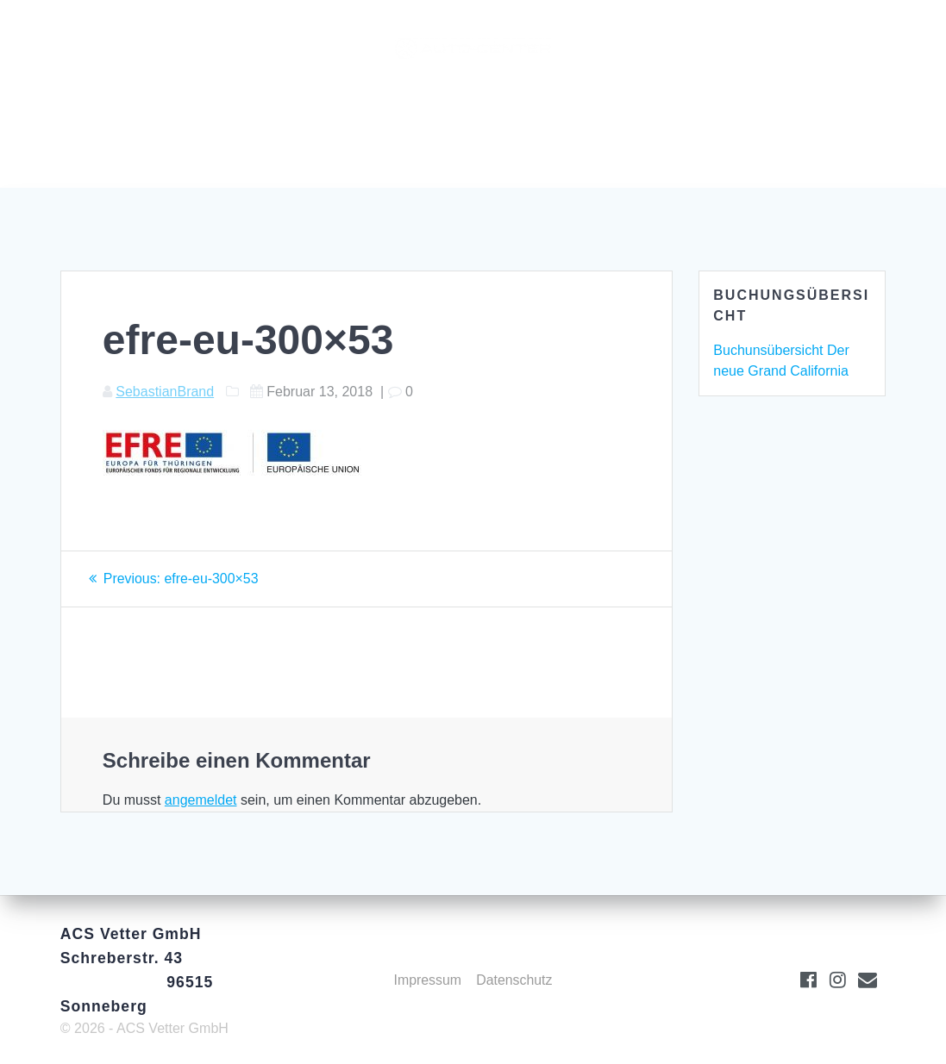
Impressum (427, 980)
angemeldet (201, 800)
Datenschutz (514, 980)
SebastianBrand (165, 391)
